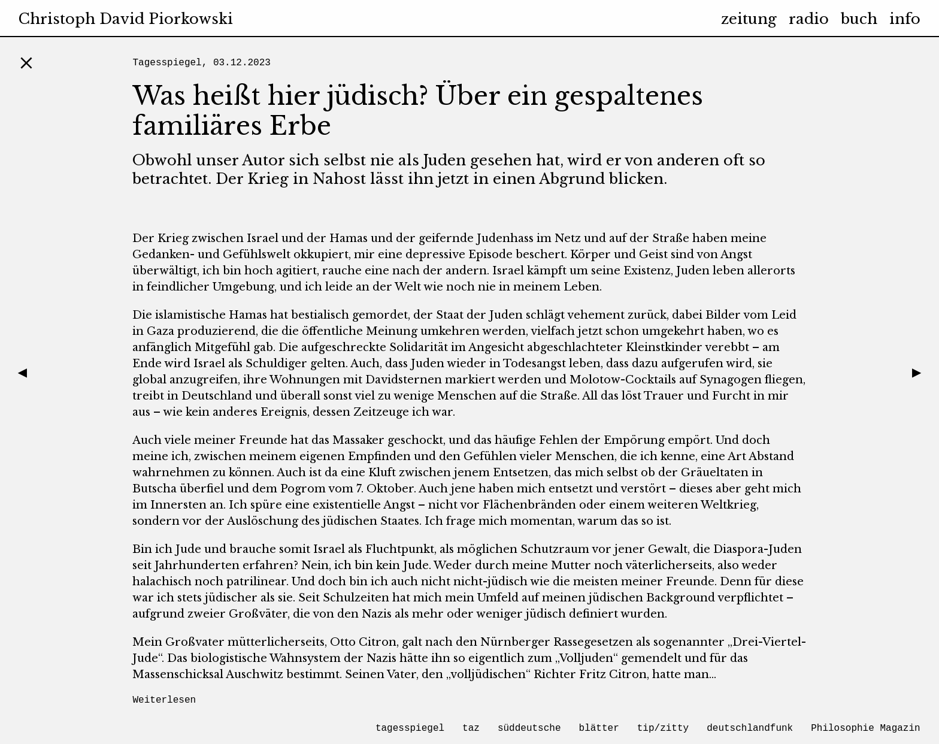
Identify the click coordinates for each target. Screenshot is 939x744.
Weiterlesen (164, 700)
